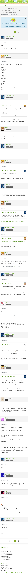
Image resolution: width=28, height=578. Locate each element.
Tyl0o (14, 266)
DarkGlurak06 (5, 14)
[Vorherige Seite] (9, 32)
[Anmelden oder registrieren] (22, 1)
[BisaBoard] (3, 1)
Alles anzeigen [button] (14, 115)
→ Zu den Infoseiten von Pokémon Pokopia (14, 26)
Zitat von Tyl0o (6, 106)
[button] (26, 1)
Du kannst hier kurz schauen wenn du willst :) (12, 221)
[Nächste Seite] (19, 32)
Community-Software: (14, 572)
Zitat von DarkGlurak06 (9, 170)
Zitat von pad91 (6, 344)
